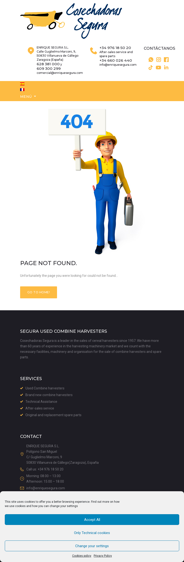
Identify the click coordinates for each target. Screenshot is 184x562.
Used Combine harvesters (44, 388)
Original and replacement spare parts (53, 415)
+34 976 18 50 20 (115, 55)
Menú (26, 104)
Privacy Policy (103, 555)
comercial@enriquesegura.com (60, 80)
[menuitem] (22, 91)
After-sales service (39, 408)
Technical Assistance (41, 402)
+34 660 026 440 (115, 67)
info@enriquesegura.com (118, 72)
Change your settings (92, 546)
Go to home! (38, 299)
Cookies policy (81, 555)
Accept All (92, 520)
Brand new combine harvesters (49, 395)
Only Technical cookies (92, 533)
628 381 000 (48, 71)
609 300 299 (49, 76)
